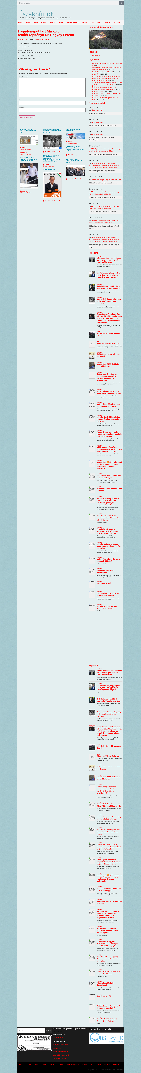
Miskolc (20, 22)
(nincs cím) (95, 74)
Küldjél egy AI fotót (49, 169)
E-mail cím (22, 107)
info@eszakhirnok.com (60, 1045)
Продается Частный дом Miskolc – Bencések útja (28, 130)
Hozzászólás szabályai (60, 1052)
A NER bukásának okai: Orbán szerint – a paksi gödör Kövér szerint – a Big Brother (75, 149)
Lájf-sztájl (107, 22)
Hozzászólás (23, 77)
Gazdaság (52, 22)
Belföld (28, 22)
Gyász (99, 22)
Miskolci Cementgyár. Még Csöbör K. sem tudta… (106, 180)
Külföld (61, 22)
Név (20, 100)
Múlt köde (117, 22)
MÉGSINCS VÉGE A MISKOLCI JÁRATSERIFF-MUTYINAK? (74, 161)
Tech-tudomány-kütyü (72, 22)
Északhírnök (36, 14)
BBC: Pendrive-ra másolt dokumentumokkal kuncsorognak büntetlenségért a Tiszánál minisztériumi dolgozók (51, 158)
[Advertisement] (105, 625)
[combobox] (31, 1030)
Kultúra (43, 22)
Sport (92, 22)
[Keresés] (121, 3)
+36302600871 (58, 1038)
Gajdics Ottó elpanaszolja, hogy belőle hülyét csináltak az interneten (52, 130)
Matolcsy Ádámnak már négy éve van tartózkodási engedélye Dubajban (28, 159)
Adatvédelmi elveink (59, 1058)
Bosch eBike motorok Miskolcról (73, 129)
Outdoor (84, 22)
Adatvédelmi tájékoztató (61, 1055)
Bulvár (36, 22)
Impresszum (57, 1048)
